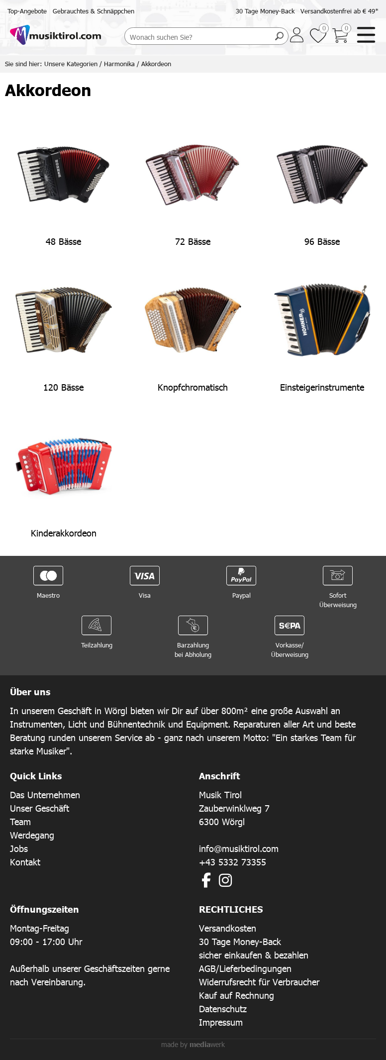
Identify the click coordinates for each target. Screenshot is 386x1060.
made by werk (193, 1044)
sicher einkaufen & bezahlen (253, 954)
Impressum (221, 1022)
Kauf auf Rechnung (236, 995)
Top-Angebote (27, 11)
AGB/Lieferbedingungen (245, 968)
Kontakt (25, 861)
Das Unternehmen (45, 794)
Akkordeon (156, 64)
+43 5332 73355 (232, 861)
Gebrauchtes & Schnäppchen (93, 11)
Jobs (19, 848)
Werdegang (32, 835)
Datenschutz (223, 1008)
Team (20, 821)
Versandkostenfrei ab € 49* (339, 11)
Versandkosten (227, 928)
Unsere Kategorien (70, 64)
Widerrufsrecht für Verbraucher (259, 981)
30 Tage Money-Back (265, 11)
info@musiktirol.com (239, 848)
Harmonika (119, 64)
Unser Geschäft (39, 808)
